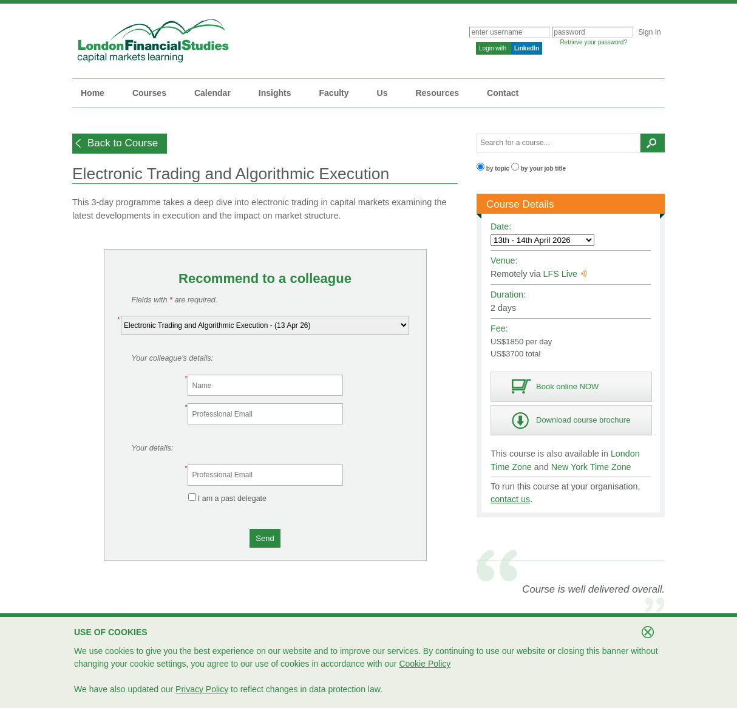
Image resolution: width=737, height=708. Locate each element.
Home (92, 93)
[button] (119, 144)
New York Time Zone (591, 467)
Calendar (212, 93)
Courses (149, 93)
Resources (437, 93)
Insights (275, 93)
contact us (510, 499)
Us (382, 93)
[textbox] (558, 143)
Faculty (334, 93)
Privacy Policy (201, 689)
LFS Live (565, 274)
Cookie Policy (424, 664)
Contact (502, 93)
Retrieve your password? (593, 42)
